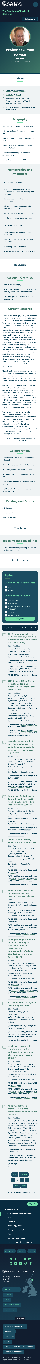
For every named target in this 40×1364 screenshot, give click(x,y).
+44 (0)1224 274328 (13, 94)
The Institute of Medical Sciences (15, 12)
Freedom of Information (13, 1352)
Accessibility (9, 1336)
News (10, 1234)
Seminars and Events (16, 1238)
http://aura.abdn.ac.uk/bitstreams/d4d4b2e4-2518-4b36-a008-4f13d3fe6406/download (22, 732)
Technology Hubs (15, 1226)
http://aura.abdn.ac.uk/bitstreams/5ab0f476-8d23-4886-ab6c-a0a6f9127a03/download (23, 990)
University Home (11, 1209)
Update (32, 1204)
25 (14, 1192)
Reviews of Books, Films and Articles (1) (19, 607)
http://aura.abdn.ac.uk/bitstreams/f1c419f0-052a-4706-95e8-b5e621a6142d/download (22, 1157)
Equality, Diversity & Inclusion (20, 1242)
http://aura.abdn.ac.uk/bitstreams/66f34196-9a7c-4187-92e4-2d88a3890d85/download (22, 1034)
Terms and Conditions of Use (14, 1326)
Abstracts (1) (12, 587)
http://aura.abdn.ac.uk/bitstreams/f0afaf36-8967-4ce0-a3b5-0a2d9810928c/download (22, 1091)
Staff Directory (9, 1310)
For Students (9, 1251)
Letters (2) (12, 612)
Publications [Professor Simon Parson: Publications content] (20, 560)
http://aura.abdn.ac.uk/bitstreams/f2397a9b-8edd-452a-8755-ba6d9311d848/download (22, 668)
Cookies (7, 1342)
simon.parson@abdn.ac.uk (16, 90)
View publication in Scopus (26, 675)
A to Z (6, 1300)
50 (17, 1192)
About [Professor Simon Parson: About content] (20, 78)
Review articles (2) (15, 615)
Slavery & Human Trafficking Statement (18, 1347)
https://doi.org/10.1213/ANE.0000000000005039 (22, 829)
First (15, 1174)
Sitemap (32, 1251)
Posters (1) (12, 590)
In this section (30, 19)
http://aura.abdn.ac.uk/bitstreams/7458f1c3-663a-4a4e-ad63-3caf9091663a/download (22, 878)
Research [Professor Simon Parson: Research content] (20, 264)
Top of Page (20, 1318)
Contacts (7, 1295)
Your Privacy (9, 1331)
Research (11, 1222)
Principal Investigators (17, 1230)
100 (20, 1192)
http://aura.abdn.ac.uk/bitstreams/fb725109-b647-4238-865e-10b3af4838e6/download (22, 784)
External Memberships (13, 225)
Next (17, 1186)
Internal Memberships (13, 182)
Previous (24, 1174)
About (10, 1217)
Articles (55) (12, 603)
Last (24, 1186)
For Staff (22, 1251)
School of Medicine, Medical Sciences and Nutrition (20, 109)
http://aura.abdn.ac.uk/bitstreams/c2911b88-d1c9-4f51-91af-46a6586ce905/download (22, 927)
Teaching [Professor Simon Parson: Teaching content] (20, 528)
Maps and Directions (12, 1305)
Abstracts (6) (13, 600)
